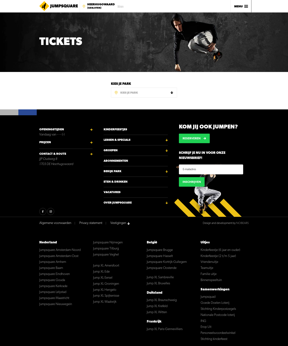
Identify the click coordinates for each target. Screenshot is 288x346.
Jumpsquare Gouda (52, 280)
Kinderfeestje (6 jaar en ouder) (220, 250)
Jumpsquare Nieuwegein (55, 304)
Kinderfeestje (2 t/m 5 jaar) (218, 256)
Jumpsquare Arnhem (52, 262)
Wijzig (120, 6)
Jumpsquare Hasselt (160, 256)
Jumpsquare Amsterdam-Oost (58, 256)
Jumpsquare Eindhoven (54, 274)
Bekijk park (112, 171)
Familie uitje (209, 274)
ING (203, 321)
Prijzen (45, 142)
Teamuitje (207, 268)
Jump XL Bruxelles (158, 283)
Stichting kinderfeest (214, 339)
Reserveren (192, 138)
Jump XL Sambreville (160, 277)
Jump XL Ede (101, 271)
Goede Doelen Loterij (215, 303)
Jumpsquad (208, 297)
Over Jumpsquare (118, 202)
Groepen (111, 150)
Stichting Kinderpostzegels (218, 309)
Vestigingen (118, 223)
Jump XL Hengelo (104, 290)
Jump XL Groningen (106, 284)
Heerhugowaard (101, 6)
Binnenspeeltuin (211, 280)
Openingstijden (51, 129)
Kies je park (121, 84)
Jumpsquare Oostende (162, 268)
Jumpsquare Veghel (106, 254)
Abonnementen (116, 161)
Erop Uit (206, 327)
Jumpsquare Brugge (160, 250)
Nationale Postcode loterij (218, 315)
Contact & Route (52, 154)
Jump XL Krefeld (157, 306)
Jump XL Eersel (102, 278)
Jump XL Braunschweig (162, 300)
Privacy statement (90, 223)
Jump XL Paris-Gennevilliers (165, 329)
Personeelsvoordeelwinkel (218, 333)
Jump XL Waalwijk (104, 302)
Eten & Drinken (115, 181)
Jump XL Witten (157, 312)
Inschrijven (192, 182)
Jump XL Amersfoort (106, 265)
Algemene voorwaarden (55, 223)
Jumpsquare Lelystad (52, 292)
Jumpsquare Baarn (51, 268)
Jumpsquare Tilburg (106, 248)
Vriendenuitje (209, 262)
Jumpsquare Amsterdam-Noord (60, 250)
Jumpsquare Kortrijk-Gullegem (167, 262)
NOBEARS (242, 223)
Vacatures (112, 192)
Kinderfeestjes (115, 129)
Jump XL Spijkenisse (106, 296)
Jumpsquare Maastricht (54, 298)
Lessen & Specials (117, 140)
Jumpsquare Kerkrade (53, 286)
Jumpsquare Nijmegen (108, 242)
